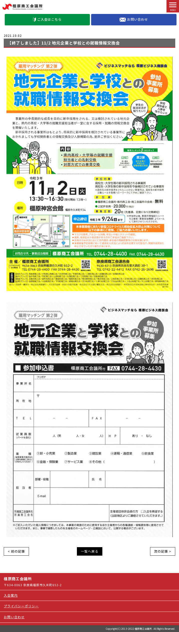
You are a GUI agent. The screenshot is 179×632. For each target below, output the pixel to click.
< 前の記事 (16, 551)
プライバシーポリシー (21, 606)
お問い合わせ (134, 19)
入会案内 (11, 595)
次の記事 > (162, 551)
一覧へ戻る (89, 551)
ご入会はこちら (47, 19)
